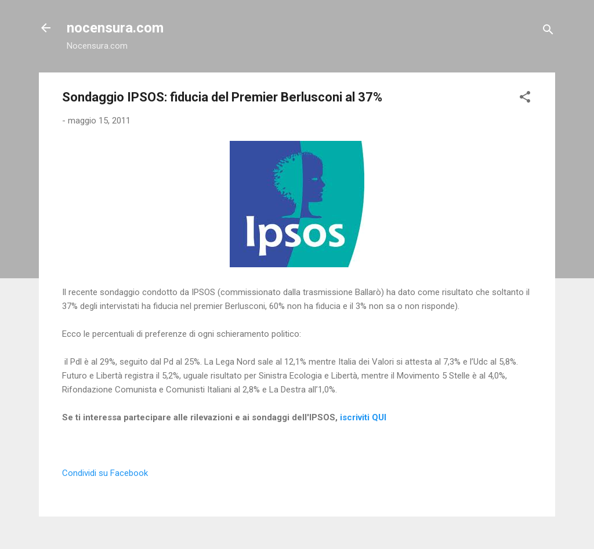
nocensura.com (115, 28)
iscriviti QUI (363, 417)
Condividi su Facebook (105, 473)
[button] (525, 99)
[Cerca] (548, 31)
